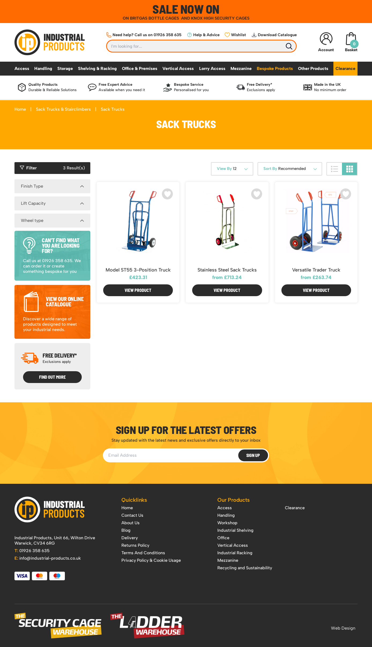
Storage (65, 68)
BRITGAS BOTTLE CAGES (155, 18)
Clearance (345, 68)
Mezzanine (241, 68)
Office (223, 537)
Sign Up (253, 455)
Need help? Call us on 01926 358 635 (143, 35)
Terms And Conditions (143, 552)
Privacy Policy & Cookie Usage (151, 560)
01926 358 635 (32, 550)
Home (20, 109)
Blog (126, 530)
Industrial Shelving (235, 530)
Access (21, 68)
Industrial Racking (234, 552)
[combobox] (232, 169)
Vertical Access (178, 68)
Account (326, 42)
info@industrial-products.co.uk (47, 558)
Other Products (313, 68)
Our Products (233, 500)
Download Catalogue (274, 35)
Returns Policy (135, 545)
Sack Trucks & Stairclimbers (63, 109)
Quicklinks (134, 500)
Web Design (343, 628)
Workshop (227, 522)
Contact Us (132, 515)
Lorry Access (212, 68)
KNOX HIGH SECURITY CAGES (220, 18)
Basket (351, 42)
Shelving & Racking (97, 68)
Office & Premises (139, 68)
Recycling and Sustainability (244, 567)
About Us (130, 522)
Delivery (129, 537)
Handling (43, 68)
